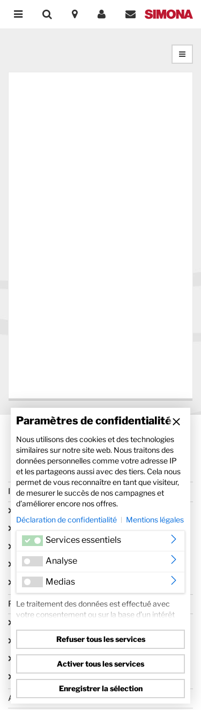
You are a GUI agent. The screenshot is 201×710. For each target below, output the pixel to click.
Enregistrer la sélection (101, 688)
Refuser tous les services (100, 639)
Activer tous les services (100, 663)
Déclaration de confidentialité (66, 519)
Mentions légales (155, 519)
